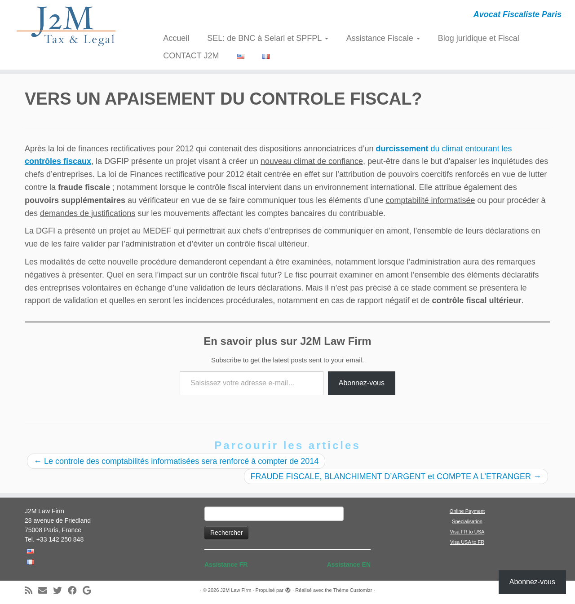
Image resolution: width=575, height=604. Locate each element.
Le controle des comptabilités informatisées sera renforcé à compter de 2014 (176, 461)
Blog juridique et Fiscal (478, 38)
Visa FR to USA (467, 531)
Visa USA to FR (467, 542)
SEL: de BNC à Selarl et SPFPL (267, 38)
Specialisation (467, 521)
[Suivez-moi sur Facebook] (75, 590)
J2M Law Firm (235, 590)
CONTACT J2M (191, 55)
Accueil (176, 38)
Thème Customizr (352, 590)
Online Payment (467, 511)
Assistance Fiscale (383, 38)
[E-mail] (45, 590)
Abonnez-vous (362, 383)
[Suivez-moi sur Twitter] (60, 590)
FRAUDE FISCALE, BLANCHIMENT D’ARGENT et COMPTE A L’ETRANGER (396, 476)
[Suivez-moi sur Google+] (90, 590)
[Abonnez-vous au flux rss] (31, 590)
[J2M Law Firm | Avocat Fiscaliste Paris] (66, 26)
